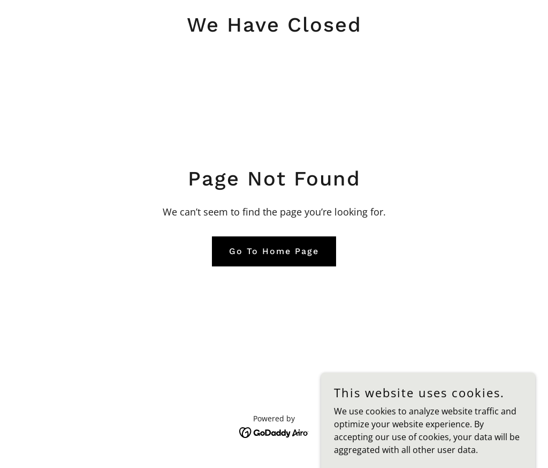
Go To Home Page (274, 251)
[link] (274, 28)
